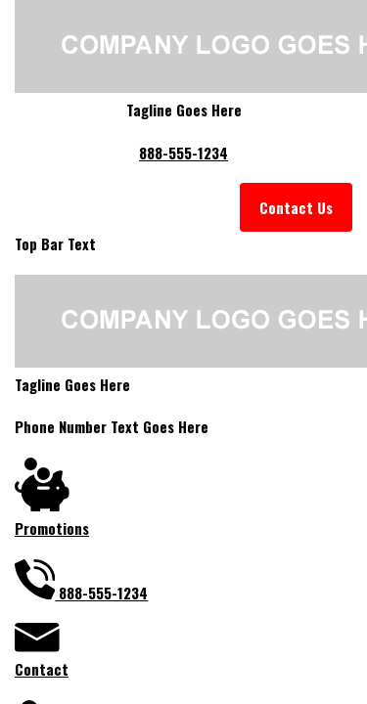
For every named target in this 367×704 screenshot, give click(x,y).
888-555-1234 (183, 152)
